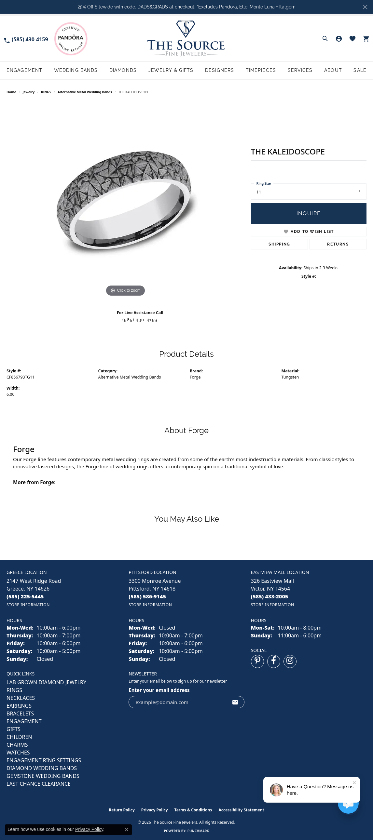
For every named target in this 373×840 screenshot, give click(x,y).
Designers (219, 70)
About (333, 70)
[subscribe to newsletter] (235, 702)
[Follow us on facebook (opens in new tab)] (273, 661)
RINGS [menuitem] (14, 690)
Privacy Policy (154, 810)
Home (11, 92)
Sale (359, 70)
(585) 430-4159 (140, 319)
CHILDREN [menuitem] (19, 736)
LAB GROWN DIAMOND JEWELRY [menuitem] (46, 682)
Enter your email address (159, 690)
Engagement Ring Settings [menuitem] (44, 760)
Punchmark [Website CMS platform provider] (198, 831)
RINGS (46, 92)
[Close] (365, 7)
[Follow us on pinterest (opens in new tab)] (257, 661)
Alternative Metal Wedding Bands (85, 92)
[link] (25, 38)
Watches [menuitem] (18, 752)
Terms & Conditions (193, 810)
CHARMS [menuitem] (17, 744)
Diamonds (123, 70)
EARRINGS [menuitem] (19, 705)
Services (300, 70)
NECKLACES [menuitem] (21, 697)
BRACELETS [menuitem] (20, 713)
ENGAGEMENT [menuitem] (24, 721)
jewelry (28, 92)
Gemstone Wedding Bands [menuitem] (43, 776)
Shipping (279, 244)
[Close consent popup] (127, 830)
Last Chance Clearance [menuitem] (39, 783)
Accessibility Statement (241, 810)
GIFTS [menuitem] (14, 729)
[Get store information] (28, 604)
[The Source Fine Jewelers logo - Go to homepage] (186, 38)
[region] (125, 200)
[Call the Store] (25, 596)
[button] (325, 39)
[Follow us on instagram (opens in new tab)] (290, 661)
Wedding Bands (76, 70)
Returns (338, 244)
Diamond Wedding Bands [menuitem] (42, 768)
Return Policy (122, 810)
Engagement (24, 70)
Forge (195, 377)
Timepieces (261, 70)
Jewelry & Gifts (171, 70)
